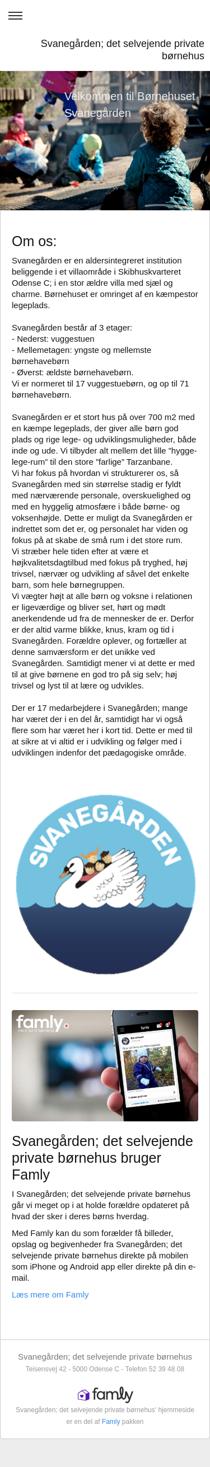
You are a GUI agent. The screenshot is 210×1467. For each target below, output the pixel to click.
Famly (111, 1422)
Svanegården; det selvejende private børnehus (122, 50)
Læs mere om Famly (50, 1294)
